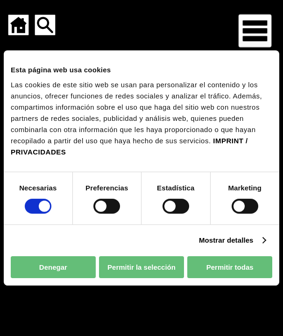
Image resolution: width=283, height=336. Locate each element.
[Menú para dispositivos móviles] (255, 31)
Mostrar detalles (226, 240)
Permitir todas (230, 267)
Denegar (53, 267)
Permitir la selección (141, 267)
